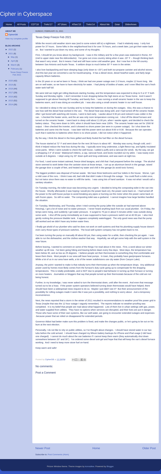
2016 (11, 96)
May (13, 57)
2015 (11, 100)
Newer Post (42, 448)
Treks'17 (48, 24)
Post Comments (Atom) (58, 454)
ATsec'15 (76, 24)
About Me (105, 24)
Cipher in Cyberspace (26, 14)
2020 (11, 81)
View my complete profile (16, 39)
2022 (11, 49)
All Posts (21, 24)
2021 (11, 53)
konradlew (89, 466)
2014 (11, 104)
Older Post (149, 448)
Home (9, 24)
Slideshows (130, 24)
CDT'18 (35, 24)
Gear (117, 24)
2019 (11, 85)
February (15, 69)
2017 (11, 92)
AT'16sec (62, 24)
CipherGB (13, 34)
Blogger (110, 466)
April (13, 61)
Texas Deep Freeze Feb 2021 (19, 73)
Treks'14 (90, 24)
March (14, 65)
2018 (11, 89)
